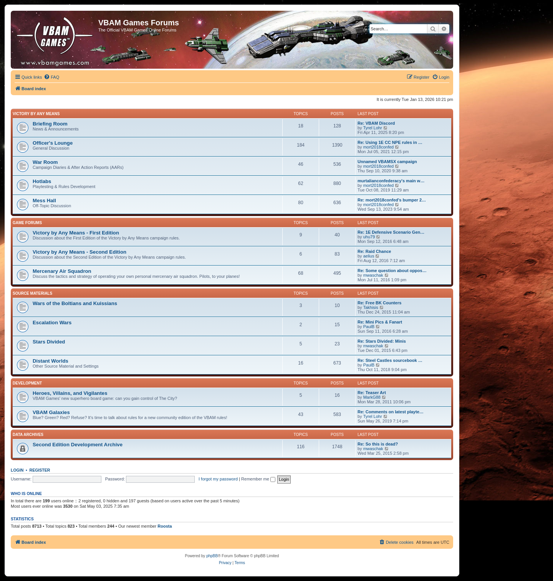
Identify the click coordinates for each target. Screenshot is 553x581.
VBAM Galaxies (51, 412)
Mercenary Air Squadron (62, 271)
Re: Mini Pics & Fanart (380, 322)
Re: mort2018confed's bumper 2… (392, 200)
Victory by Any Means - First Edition (76, 233)
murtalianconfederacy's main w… (391, 180)
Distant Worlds (50, 361)
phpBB (212, 556)
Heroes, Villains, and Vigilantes (70, 393)
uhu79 (369, 236)
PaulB (368, 326)
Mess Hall (44, 200)
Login (17, 470)
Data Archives (28, 434)
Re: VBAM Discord (376, 123)
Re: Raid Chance (374, 251)
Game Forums (27, 223)
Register (40, 470)
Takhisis (370, 307)
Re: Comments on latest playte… (391, 411)
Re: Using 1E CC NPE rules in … (390, 142)
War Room (45, 162)
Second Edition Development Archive (78, 444)
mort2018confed (378, 147)
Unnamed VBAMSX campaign (387, 161)
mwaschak (373, 275)
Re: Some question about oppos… (392, 270)
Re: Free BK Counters (379, 302)
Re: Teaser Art (372, 392)
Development (27, 383)
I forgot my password (218, 479)
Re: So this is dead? (378, 444)
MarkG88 (372, 397)
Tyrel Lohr (372, 127)
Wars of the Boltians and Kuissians (75, 303)
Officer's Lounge (53, 143)
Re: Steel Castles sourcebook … (390, 360)
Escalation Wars (52, 322)
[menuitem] (51, 77)
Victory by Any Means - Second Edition (79, 252)
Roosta (164, 526)
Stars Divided (49, 342)
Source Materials (32, 293)
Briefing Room (50, 124)
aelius (368, 256)
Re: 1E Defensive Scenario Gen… (391, 232)
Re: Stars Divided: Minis (382, 341)
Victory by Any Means (36, 114)
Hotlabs (42, 181)
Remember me (258, 479)
